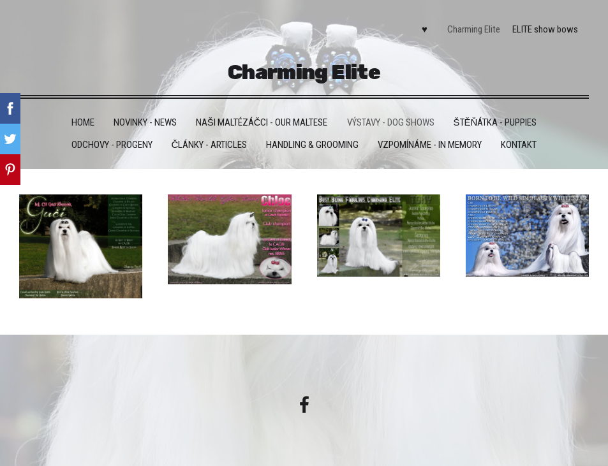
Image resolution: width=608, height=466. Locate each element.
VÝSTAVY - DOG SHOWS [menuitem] (390, 122)
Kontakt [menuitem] (519, 144)
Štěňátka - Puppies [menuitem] (495, 122)
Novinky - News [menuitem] (145, 122)
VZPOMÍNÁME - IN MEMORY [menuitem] (430, 144)
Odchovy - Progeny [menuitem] (111, 144)
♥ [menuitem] (424, 29)
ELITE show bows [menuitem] (545, 29)
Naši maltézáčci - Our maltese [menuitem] (262, 122)
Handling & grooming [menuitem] (312, 144)
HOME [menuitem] (82, 122)
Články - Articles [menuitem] (210, 144)
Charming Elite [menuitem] (473, 29)
